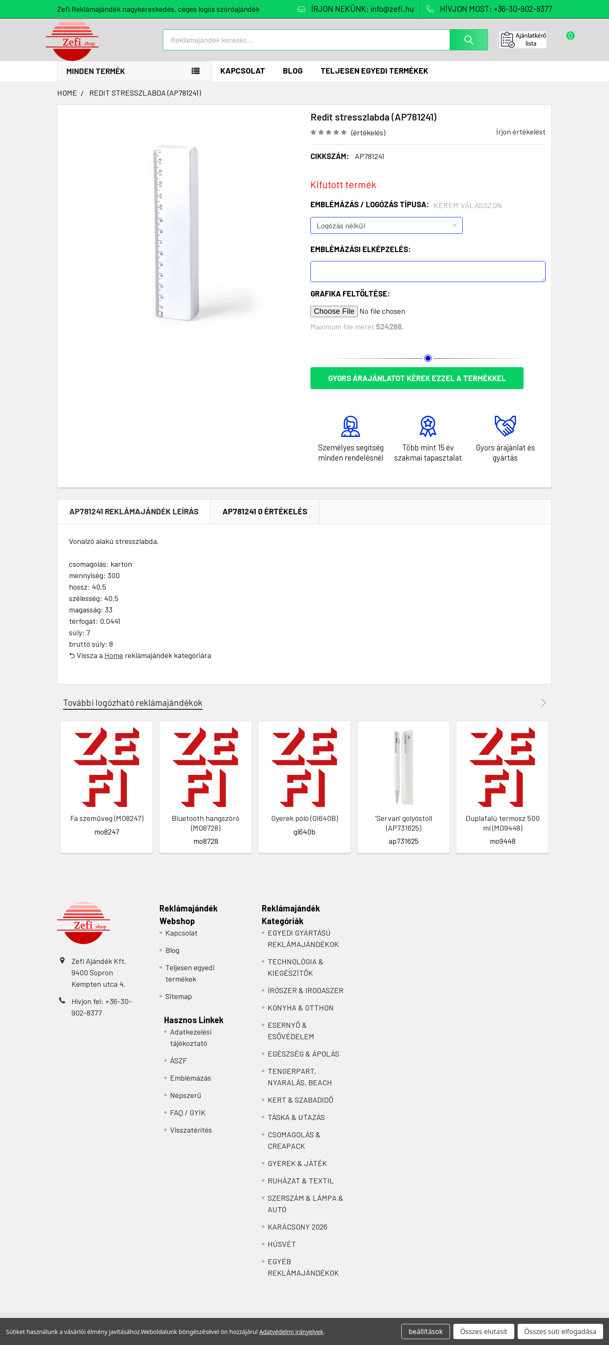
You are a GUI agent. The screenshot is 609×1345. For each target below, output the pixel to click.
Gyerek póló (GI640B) (304, 827)
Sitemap (178, 1005)
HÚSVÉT (282, 1252)
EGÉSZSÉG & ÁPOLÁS (303, 1062)
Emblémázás (190, 1086)
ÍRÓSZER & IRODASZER (305, 999)
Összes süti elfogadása (560, 1331)
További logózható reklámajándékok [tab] (133, 711)
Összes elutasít (484, 1331)
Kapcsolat (242, 79)
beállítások (426, 1331)
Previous (528, 711)
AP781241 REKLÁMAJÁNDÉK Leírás (134, 520)
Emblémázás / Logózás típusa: (406, 214)
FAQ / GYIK (188, 1121)
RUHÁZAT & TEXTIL (301, 1189)
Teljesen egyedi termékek (374, 79)
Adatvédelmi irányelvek (291, 1332)
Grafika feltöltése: (350, 302)
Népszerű (185, 1104)
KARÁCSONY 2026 (297, 1235)
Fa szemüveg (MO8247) (106, 827)
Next (542, 711)
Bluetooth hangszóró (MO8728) (205, 831)
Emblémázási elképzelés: (360, 258)
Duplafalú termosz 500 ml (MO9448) (503, 831)
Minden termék (95, 80)
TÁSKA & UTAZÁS (296, 1126)
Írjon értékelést (521, 140)
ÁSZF (178, 1069)
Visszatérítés (191, 1138)
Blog (293, 79)
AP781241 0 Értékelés (264, 520)
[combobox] (325, 45)
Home (113, 664)
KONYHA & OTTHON (301, 1016)
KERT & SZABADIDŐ (300, 1108)
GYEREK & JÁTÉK (297, 1172)
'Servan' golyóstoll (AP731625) (403, 831)
